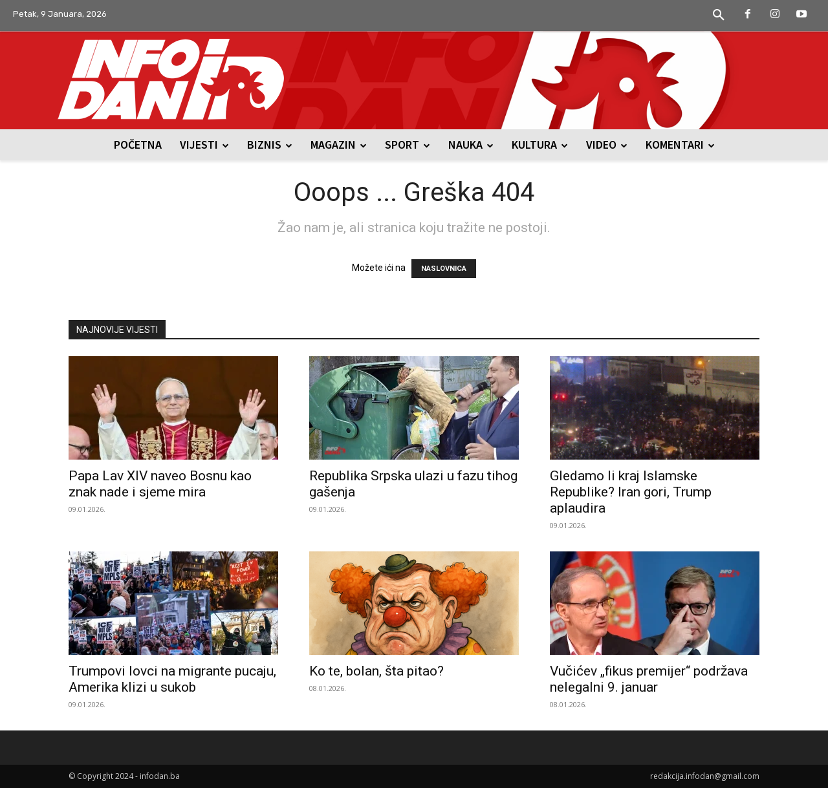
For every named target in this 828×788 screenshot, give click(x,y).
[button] (718, 15)
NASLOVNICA (443, 268)
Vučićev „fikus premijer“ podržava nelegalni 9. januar (649, 679)
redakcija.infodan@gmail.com (704, 776)
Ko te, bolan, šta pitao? (376, 671)
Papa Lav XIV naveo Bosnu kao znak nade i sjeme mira (160, 484)
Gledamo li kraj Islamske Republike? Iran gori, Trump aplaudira (631, 492)
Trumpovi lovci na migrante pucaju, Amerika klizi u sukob (172, 679)
